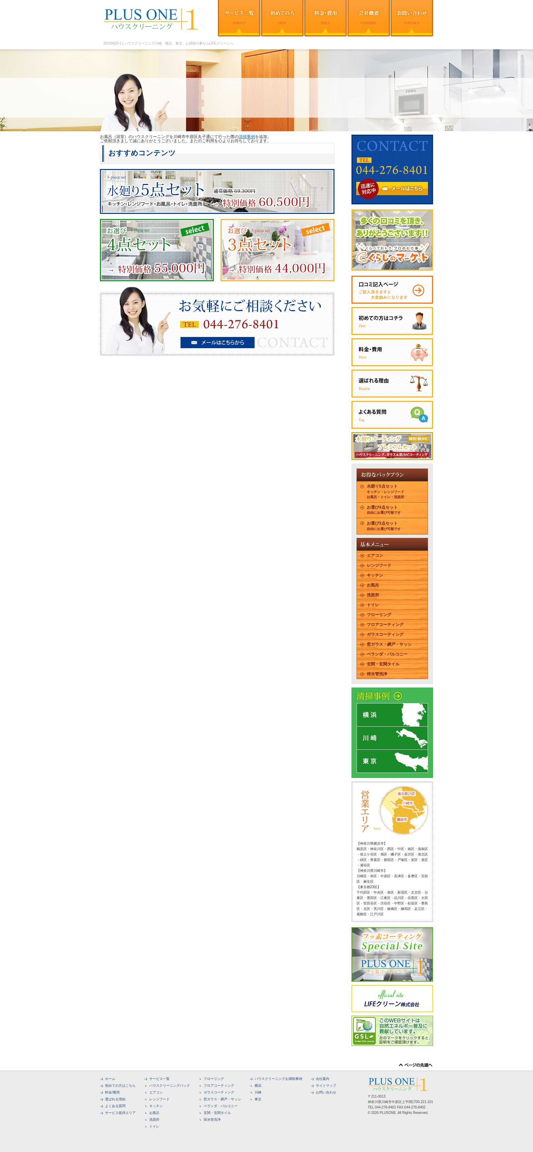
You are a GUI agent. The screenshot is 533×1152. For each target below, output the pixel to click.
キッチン (375, 575)
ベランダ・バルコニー (387, 654)
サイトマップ (326, 1085)
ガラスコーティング (385, 634)
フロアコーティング (385, 624)
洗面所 (373, 595)
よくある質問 (115, 1106)
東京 (258, 1099)
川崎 (258, 1092)
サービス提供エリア (120, 1113)
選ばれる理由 (115, 1099)
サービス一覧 (159, 1079)
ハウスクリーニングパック (169, 1085)
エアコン (375, 555)
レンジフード (379, 565)
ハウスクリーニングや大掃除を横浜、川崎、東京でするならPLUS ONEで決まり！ (153, 20)
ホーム (110, 1079)
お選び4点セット (384, 510)
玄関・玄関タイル (383, 664)
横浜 (258, 1085)
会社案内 (322, 1079)
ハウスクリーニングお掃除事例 (278, 1079)
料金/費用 (112, 1092)
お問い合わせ (326, 1092)
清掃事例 (247, 136)
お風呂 (373, 585)
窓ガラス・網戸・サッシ (389, 644)
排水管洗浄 (377, 674)
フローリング (379, 614)
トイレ (373, 605)
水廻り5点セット (385, 491)
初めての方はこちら (120, 1085)
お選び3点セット (384, 526)
